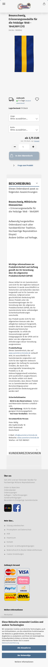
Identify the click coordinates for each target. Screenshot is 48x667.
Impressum (11, 538)
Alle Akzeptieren (24, 648)
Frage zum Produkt (25, 165)
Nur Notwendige (24, 655)
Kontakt (10, 542)
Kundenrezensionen (24, 452)
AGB (8, 534)
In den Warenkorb (21, 155)
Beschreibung (20, 184)
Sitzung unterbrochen (15, 526)
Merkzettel (8, 615)
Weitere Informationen (24, 662)
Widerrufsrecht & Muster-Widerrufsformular (24, 550)
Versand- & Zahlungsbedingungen (20, 546)
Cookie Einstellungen (15, 554)
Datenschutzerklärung (10, 643)
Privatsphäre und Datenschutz (19, 530)
